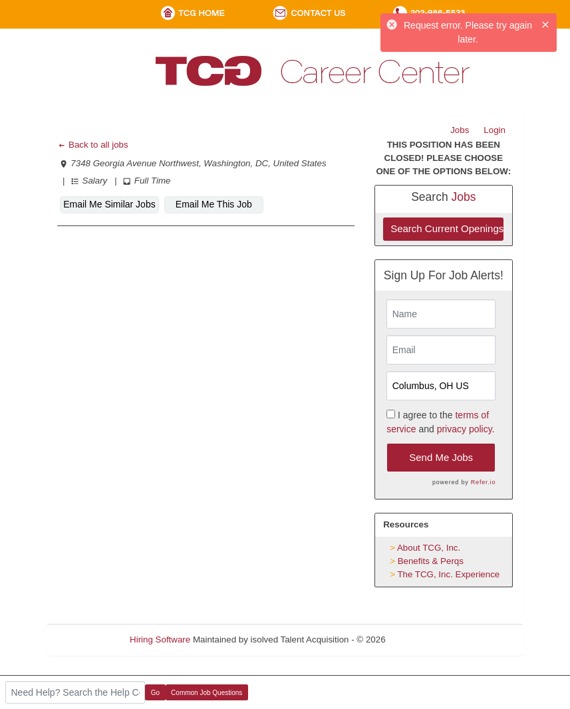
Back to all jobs (92, 145)
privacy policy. (466, 429)
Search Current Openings (446, 228)
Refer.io (483, 482)
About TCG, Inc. (428, 548)
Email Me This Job (214, 204)
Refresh (424, 639)
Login (494, 130)
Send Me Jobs (441, 457)
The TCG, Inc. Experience (448, 574)
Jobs (459, 130)
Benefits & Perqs (431, 561)
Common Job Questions (206, 692)
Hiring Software (160, 639)
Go (155, 692)
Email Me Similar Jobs (109, 204)
